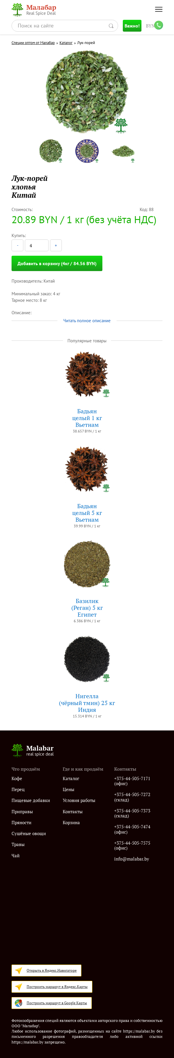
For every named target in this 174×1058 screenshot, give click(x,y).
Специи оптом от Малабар (33, 42)
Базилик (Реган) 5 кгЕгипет (87, 607)
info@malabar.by (131, 858)
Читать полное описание (87, 320)
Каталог (65, 42)
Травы (18, 844)
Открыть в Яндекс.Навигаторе (52, 970)
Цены (68, 789)
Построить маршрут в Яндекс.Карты (57, 986)
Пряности (21, 822)
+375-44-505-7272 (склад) (132, 797)
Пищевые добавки (31, 800)
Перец (18, 789)
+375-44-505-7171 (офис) (132, 781)
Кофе (17, 778)
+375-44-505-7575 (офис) (132, 845)
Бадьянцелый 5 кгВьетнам (87, 513)
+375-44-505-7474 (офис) (132, 829)
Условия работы (79, 800)
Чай (16, 855)
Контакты (73, 811)
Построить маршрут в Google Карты (57, 1003)
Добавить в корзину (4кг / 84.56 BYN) (56, 263)
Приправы (22, 811)
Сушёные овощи (29, 833)
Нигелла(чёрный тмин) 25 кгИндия (87, 703)
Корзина (71, 822)
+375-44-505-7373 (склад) (132, 813)
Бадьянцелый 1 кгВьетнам (87, 418)
